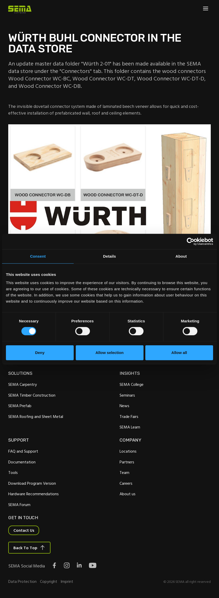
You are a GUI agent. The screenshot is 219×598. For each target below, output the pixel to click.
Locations (128, 451)
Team (124, 472)
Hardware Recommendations (33, 494)
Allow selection (109, 352)
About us (128, 494)
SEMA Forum (19, 504)
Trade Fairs (129, 416)
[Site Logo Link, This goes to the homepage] (19, 9)
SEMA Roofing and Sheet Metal (35, 416)
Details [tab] (109, 256)
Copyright (48, 581)
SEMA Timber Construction (31, 395)
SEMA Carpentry (22, 384)
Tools (13, 472)
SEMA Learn (130, 427)
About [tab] (181, 256)
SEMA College (132, 384)
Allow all (179, 352)
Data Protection (22, 581)
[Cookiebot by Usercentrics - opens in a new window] (190, 241)
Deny (40, 352)
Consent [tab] (38, 256)
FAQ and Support (23, 451)
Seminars (127, 395)
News (124, 406)
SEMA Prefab (19, 406)
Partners (127, 462)
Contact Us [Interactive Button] (23, 530)
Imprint (67, 581)
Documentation (22, 462)
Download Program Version (32, 483)
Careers (126, 483)
